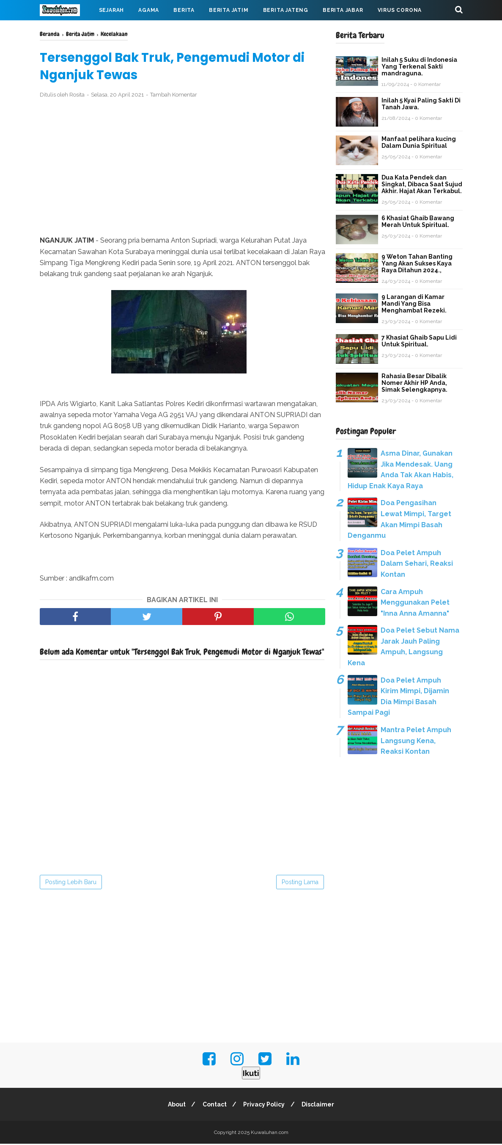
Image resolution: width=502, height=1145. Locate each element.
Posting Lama (300, 883)
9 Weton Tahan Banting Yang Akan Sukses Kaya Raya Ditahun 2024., (417, 263)
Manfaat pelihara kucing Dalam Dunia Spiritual (418, 142)
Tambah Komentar (173, 96)
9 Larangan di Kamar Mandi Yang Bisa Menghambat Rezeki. (414, 303)
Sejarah (111, 10)
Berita (184, 10)
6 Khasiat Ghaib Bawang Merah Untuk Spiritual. (417, 221)
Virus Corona (400, 10)
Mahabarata (66, 30)
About (175, 1105)
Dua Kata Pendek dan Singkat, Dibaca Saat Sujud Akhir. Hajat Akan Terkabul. (421, 184)
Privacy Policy (264, 1105)
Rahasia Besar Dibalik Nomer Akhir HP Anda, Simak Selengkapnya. (414, 383)
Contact (214, 1105)
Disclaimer (320, 1105)
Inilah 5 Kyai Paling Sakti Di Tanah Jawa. (421, 104)
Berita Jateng (285, 10)
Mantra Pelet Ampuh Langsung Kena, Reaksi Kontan (416, 740)
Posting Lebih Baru (70, 883)
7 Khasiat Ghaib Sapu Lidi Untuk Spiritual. (419, 341)
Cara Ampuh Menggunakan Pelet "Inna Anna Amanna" (415, 602)
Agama (148, 10)
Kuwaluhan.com (269, 1134)
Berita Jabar (343, 10)
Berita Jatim (229, 10)
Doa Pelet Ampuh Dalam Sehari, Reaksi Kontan (417, 563)
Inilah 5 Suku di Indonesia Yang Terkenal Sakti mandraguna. (419, 66)
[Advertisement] (182, 168)
